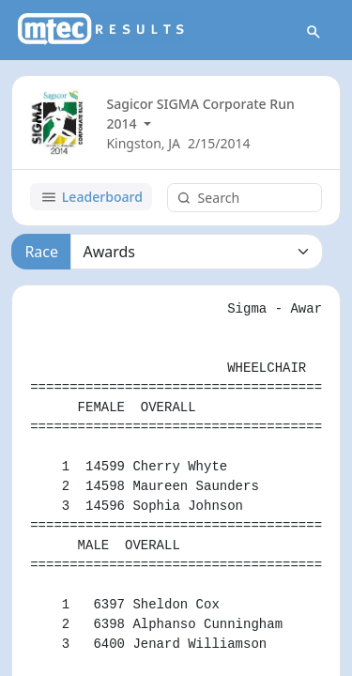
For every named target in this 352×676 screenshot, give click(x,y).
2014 (123, 123)
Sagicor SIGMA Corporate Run (200, 104)
